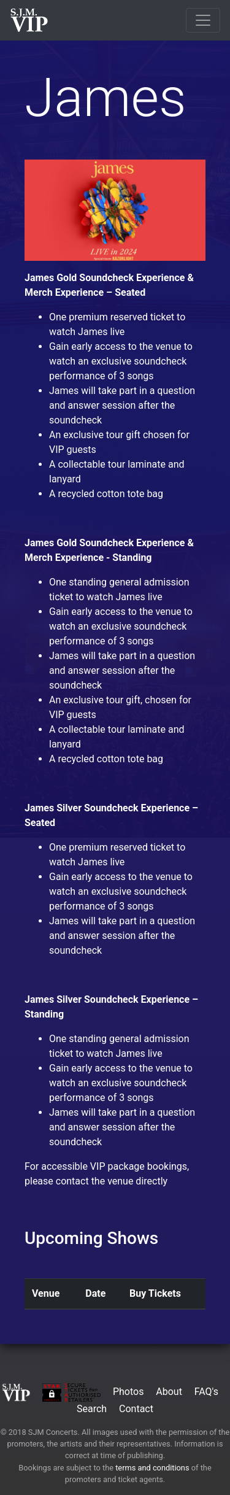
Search (92, 1409)
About (169, 1391)
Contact (136, 1409)
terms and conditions (152, 1467)
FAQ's (206, 1391)
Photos (128, 1391)
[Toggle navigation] (203, 20)
